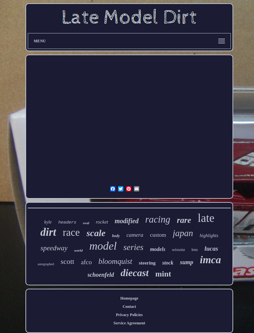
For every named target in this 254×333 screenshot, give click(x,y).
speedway (54, 248)
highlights (209, 235)
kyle (48, 222)
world (78, 250)
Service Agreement (129, 323)
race (71, 232)
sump (186, 262)
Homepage (129, 298)
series (133, 247)
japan (183, 233)
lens (194, 249)
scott (67, 261)
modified (127, 221)
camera (134, 235)
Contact (129, 306)
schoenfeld (101, 274)
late (206, 218)
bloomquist (115, 261)
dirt (48, 232)
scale (96, 233)
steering (147, 263)
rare (184, 220)
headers (67, 222)
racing (157, 219)
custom (158, 235)
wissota (178, 249)
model (103, 246)
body (116, 235)
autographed (46, 264)
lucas (211, 248)
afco (86, 262)
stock (167, 263)
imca (210, 260)
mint (163, 274)
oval (86, 223)
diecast (135, 272)
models (157, 249)
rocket (102, 222)
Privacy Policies (129, 314)
